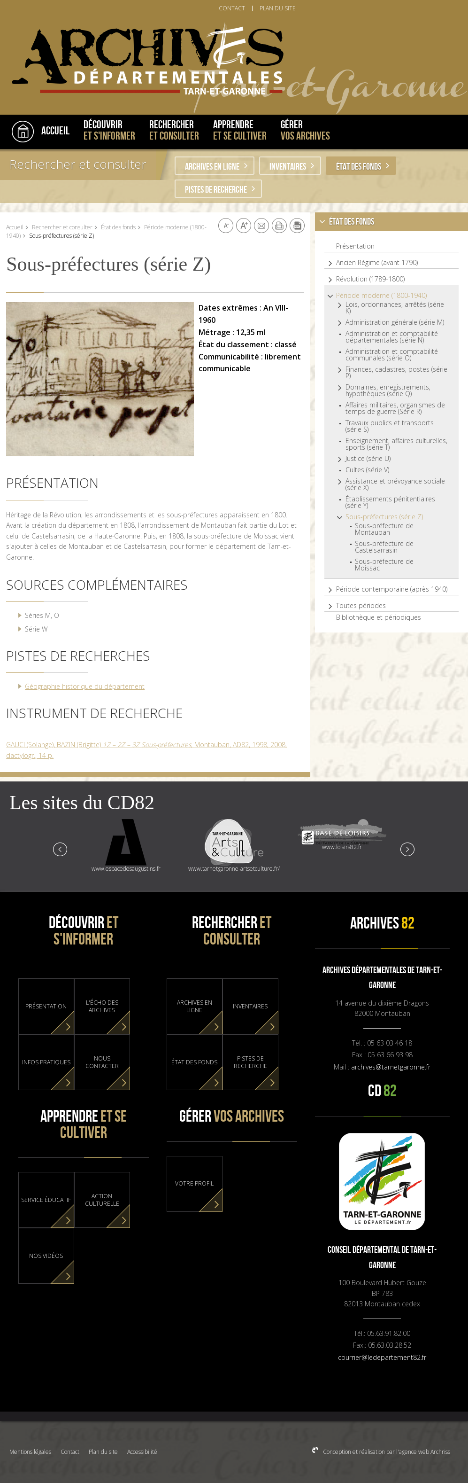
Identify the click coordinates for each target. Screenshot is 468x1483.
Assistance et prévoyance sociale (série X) (395, 484)
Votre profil (194, 1183)
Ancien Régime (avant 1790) (377, 262)
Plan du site (103, 1452)
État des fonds (358, 166)
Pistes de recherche (216, 189)
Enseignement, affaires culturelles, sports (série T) (396, 444)
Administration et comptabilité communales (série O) (391, 354)
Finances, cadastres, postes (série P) (396, 372)
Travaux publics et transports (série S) (389, 426)
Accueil (14, 227)
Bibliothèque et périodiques (378, 617)
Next (406, 848)
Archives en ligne (212, 166)
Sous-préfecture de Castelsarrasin (384, 547)
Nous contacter (102, 1062)
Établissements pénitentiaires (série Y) (390, 502)
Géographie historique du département (85, 686)
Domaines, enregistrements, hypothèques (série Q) (387, 390)
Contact (70, 1452)
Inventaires (287, 166)
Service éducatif (46, 1200)
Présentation (355, 246)
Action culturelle (102, 1200)
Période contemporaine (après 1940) (391, 589)
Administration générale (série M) (394, 322)
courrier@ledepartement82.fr (382, 1357)
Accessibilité (142, 1452)
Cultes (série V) (367, 470)
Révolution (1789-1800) (370, 279)
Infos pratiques (46, 1062)
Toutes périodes (361, 605)
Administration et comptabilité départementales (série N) (391, 336)
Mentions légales (30, 1452)
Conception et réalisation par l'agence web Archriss (386, 1452)
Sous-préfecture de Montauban (384, 529)
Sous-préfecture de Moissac (384, 564)
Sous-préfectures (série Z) (384, 517)
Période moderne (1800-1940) (381, 295)
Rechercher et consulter (77, 164)
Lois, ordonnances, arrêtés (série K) (394, 307)
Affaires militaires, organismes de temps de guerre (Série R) (395, 408)
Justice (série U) (368, 458)
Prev (60, 848)
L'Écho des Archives (102, 1006)
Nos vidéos (46, 1256)
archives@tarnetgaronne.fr (390, 1066)
